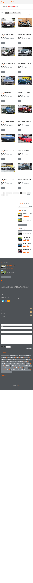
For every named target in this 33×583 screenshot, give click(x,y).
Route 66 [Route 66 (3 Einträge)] (20, 365)
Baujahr (19, 12)
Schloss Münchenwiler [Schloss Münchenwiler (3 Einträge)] (27, 365)
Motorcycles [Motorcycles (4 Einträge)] (28, 363)
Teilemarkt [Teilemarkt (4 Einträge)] (13, 367)
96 (18, 193)
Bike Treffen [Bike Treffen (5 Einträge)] (13, 357)
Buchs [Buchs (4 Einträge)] (18, 357)
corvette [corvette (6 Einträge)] (3, 361)
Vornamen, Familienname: (6, 323)
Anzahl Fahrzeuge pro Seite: (23, 14)
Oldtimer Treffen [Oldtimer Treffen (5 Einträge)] (14, 365)
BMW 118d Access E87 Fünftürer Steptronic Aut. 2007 (12, 121)
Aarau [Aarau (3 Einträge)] (3, 355)
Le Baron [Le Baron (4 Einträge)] (10, 363)
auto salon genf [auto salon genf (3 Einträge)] (27, 355)
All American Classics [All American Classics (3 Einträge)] (14, 355)
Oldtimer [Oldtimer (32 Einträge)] (8, 365)
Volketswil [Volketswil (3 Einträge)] (23, 369)
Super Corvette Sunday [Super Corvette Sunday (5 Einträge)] (6, 367)
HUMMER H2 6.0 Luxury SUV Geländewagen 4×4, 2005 (12, 63)
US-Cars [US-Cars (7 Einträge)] (25, 367)
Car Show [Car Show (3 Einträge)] (27, 357)
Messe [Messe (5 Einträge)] (23, 363)
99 (25, 193)
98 (22, 193)
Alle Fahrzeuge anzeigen (22, 224)
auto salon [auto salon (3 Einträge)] (21, 355)
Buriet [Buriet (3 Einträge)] (22, 357)
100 (27, 193)
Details (3, 43)
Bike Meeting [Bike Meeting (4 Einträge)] (4, 357)
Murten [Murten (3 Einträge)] (3, 365)
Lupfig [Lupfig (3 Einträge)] (14, 363)
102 (2, 195)
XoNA (19, 385)
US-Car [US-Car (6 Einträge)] (21, 367)
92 (9, 193)
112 (6, 195)
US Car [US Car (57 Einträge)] (8, 369)
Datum (6, 12)
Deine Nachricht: (4, 333)
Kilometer (14, 12)
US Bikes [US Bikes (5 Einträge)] (3, 369)
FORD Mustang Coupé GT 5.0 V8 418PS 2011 (10, 92)
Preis (10, 12)
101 (30, 193)
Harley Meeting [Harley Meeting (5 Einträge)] (20, 361)
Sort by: (2, 12)
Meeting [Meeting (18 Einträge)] (19, 363)
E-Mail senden (29, 348)
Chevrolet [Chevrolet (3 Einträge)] (10, 359)
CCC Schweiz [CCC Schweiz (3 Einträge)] (4, 359)
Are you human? (4, 345)
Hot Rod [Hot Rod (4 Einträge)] (26, 361)
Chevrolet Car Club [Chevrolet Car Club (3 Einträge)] (16, 359)
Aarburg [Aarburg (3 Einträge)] (7, 355)
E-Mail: (2, 326)
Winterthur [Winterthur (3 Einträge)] (29, 369)
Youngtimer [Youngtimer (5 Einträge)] (9, 371)
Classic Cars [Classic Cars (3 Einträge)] (28, 359)
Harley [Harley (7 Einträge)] (7, 361)
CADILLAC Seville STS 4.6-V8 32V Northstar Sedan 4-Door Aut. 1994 (15, 34)
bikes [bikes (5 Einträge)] (9, 357)
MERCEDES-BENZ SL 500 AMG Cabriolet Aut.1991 (11, 179)
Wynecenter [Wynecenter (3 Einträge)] (4, 371)
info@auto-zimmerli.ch (24, 298)
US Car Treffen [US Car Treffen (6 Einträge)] (13, 369)
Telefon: (3, 330)
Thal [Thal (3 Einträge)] (17, 367)
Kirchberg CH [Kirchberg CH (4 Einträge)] (4, 363)
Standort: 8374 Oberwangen (7, 1)
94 (13, 193)
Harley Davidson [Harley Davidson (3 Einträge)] (13, 361)
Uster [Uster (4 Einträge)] (19, 369)
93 (11, 193)
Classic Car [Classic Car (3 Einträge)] (23, 359)
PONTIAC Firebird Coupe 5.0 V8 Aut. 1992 (9, 150)
